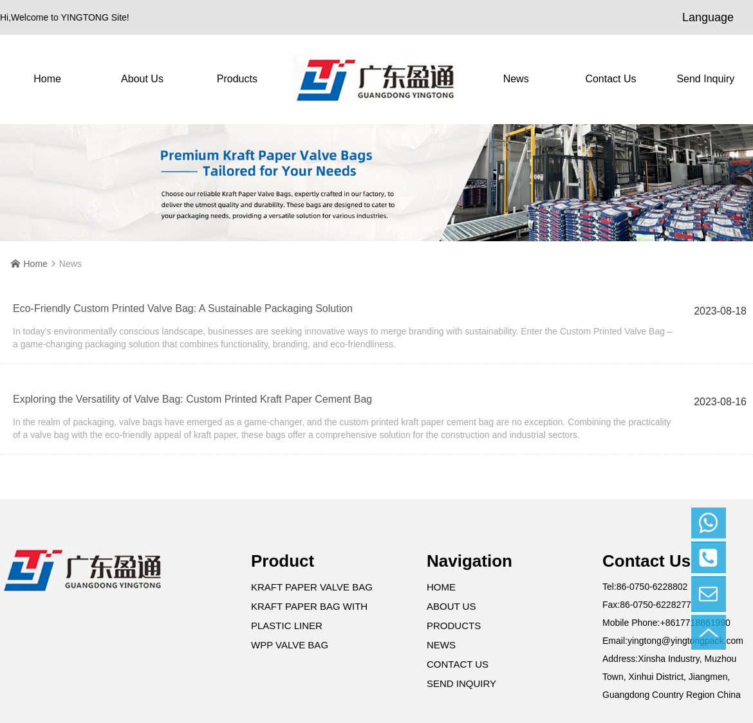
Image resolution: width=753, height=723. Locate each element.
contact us (610, 78)
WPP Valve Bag (289, 644)
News (516, 78)
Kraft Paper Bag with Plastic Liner (309, 616)
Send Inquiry (705, 78)
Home (47, 78)
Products (237, 78)
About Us (142, 78)
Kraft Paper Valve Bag (312, 586)
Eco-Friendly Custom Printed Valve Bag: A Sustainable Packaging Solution (183, 308)
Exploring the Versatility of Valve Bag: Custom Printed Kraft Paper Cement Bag (192, 399)
